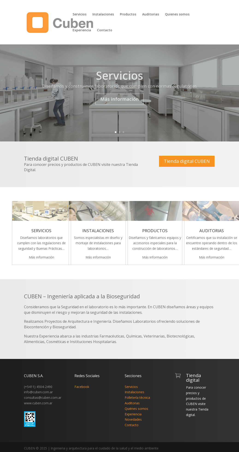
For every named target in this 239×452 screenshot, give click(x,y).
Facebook (81, 386)
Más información (119, 104)
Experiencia (82, 30)
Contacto (104, 30)
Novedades (133, 419)
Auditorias (150, 14)
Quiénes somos (136, 408)
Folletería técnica (137, 397)
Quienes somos (177, 14)
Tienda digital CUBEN (187, 161)
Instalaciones (103, 14)
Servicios (79, 14)
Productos (128, 14)
